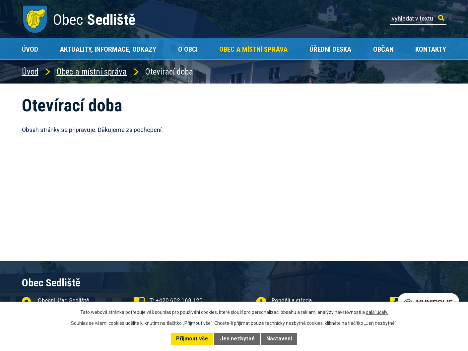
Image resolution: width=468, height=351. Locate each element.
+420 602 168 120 (179, 300)
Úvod (30, 49)
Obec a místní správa (253, 49)
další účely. (377, 312)
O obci (188, 49)
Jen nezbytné (237, 338)
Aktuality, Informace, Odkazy (108, 49)
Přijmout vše (192, 338)
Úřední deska (330, 49)
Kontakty (430, 49)
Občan (383, 49)
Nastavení (279, 338)
